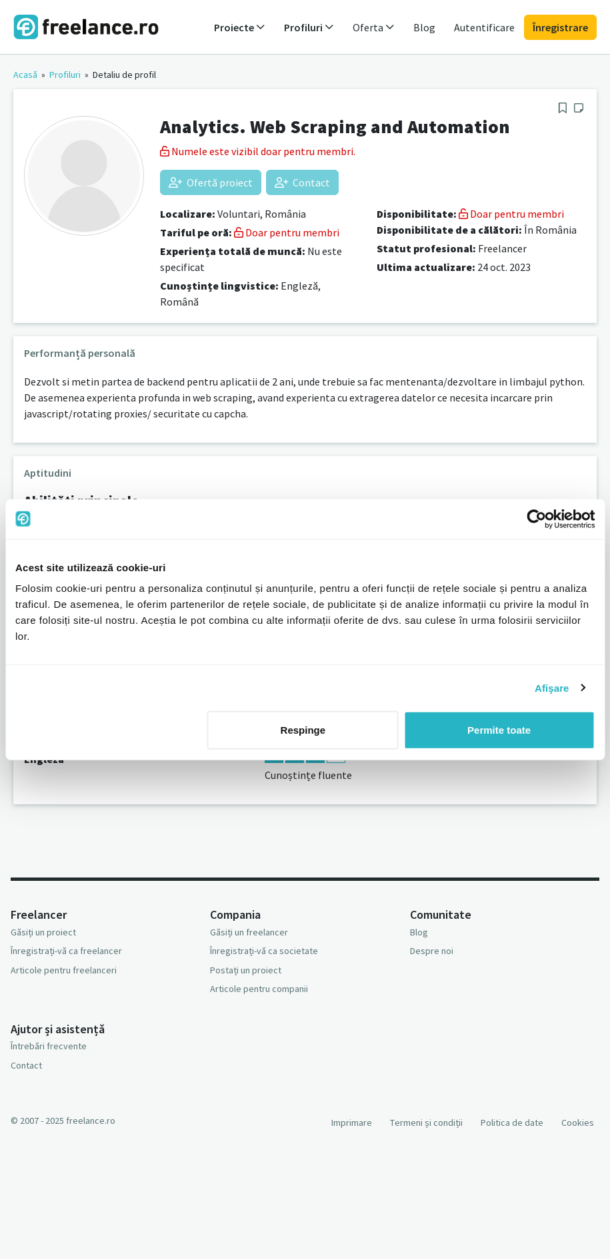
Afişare (552, 687)
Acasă (25, 75)
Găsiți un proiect (43, 932)
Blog (424, 27)
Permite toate (499, 730)
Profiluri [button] (309, 27)
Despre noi (431, 951)
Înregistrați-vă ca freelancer (66, 951)
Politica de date (512, 1123)
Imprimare (351, 1123)
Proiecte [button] (239, 27)
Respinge (303, 730)
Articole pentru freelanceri (64, 970)
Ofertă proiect (211, 182)
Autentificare (484, 27)
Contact (302, 182)
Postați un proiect (245, 970)
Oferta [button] (374, 27)
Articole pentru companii (259, 989)
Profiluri (65, 75)
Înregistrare (560, 27)
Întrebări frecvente (49, 1046)
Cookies (577, 1123)
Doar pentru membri (286, 232)
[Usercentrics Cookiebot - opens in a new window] (536, 519)
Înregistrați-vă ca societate (264, 951)
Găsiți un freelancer (249, 932)
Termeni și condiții (426, 1123)
